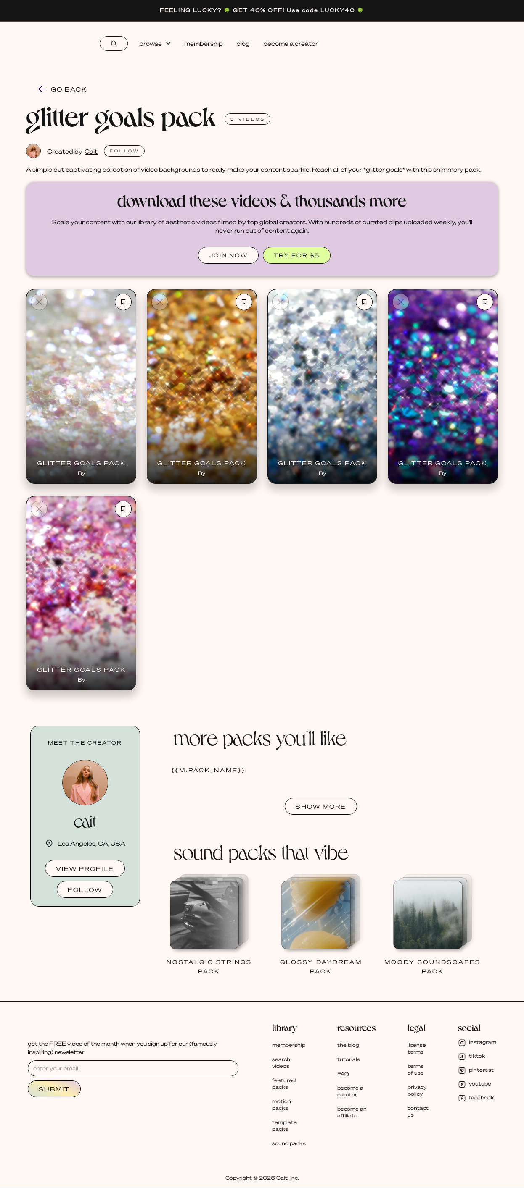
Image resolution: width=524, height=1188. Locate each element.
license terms (417, 1048)
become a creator (290, 43)
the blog (348, 1045)
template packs (284, 1125)
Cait (91, 151)
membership (203, 43)
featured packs (284, 1083)
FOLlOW (125, 151)
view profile (85, 868)
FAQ (343, 1073)
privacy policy (417, 1090)
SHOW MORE (321, 806)
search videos (281, 1062)
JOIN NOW (228, 255)
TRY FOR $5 (297, 255)
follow (85, 889)
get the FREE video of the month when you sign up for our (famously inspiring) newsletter (122, 1047)
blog (243, 43)
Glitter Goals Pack (81, 463)
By (81, 473)
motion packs (281, 1104)
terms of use (416, 1069)
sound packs (289, 1143)
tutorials (348, 1059)
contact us (418, 1111)
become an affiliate (352, 1112)
